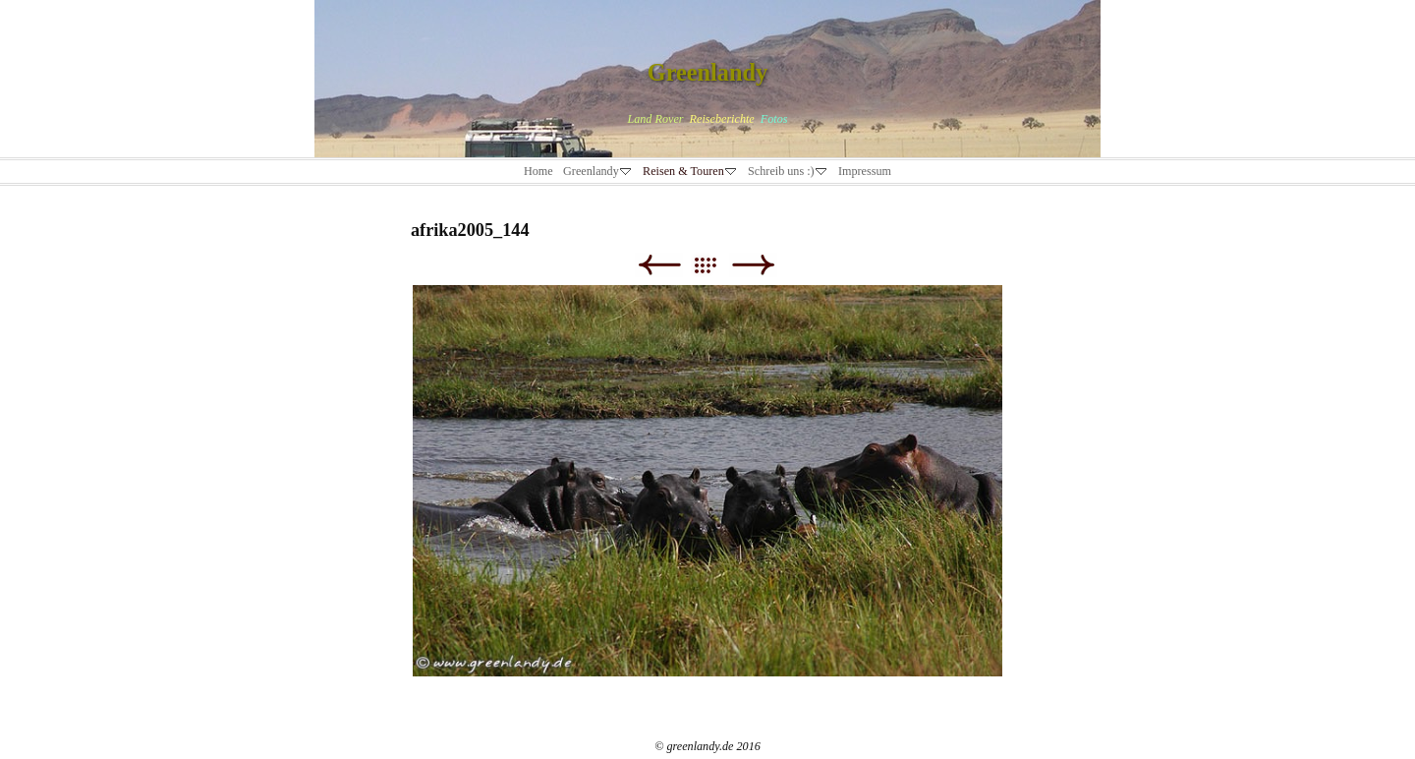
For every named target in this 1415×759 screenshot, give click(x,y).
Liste (715, 265)
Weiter (753, 265)
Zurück (659, 265)
